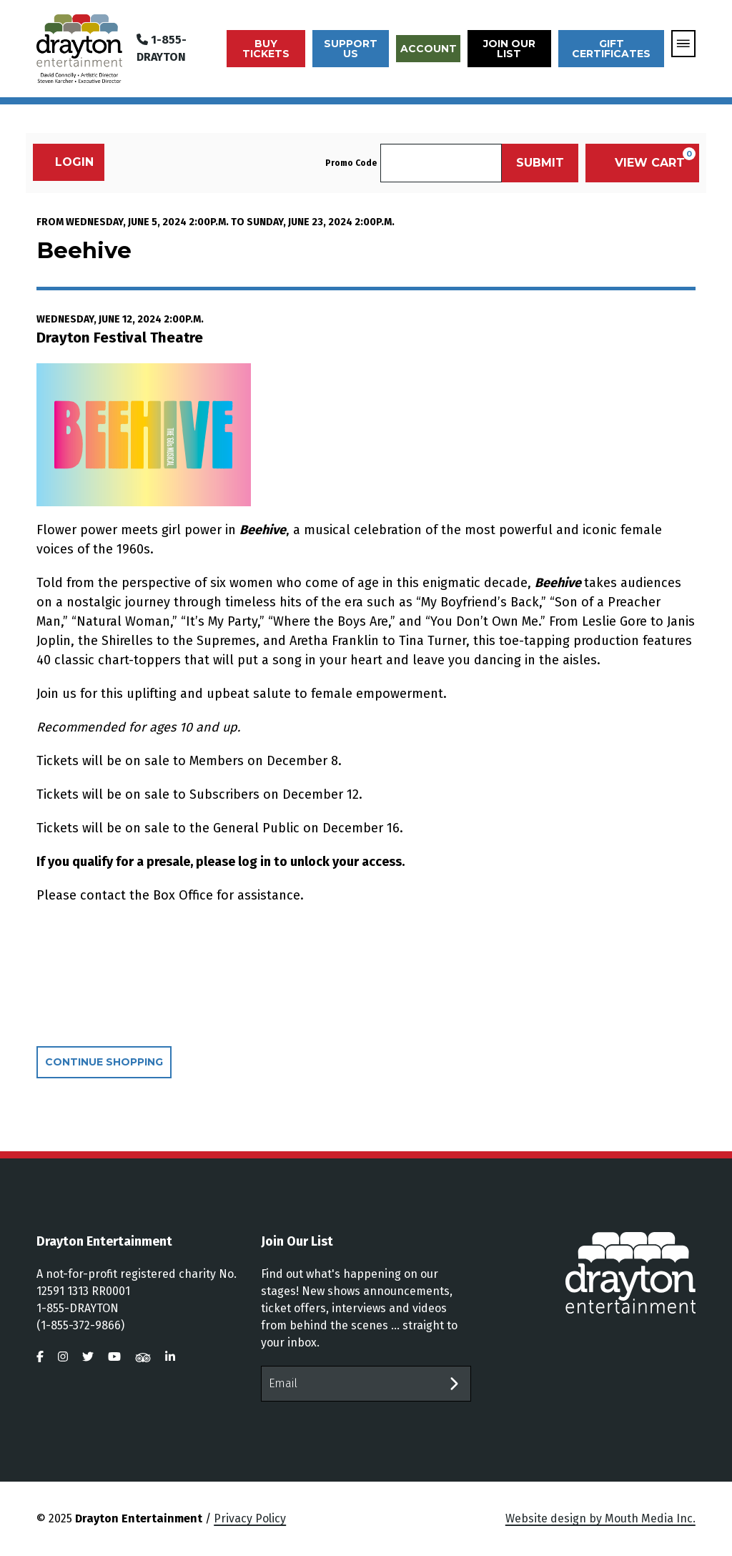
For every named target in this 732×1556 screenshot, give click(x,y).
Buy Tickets (266, 48)
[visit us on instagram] (63, 1357)
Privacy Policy (250, 1518)
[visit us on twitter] (88, 1357)
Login (67, 162)
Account (428, 48)
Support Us (350, 48)
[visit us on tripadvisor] (143, 1357)
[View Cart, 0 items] (642, 163)
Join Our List (509, 48)
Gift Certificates (611, 48)
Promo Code (351, 163)
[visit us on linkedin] (170, 1357)
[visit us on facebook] (40, 1357)
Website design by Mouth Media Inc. (600, 1518)
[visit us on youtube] (114, 1357)
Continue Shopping (104, 1061)
